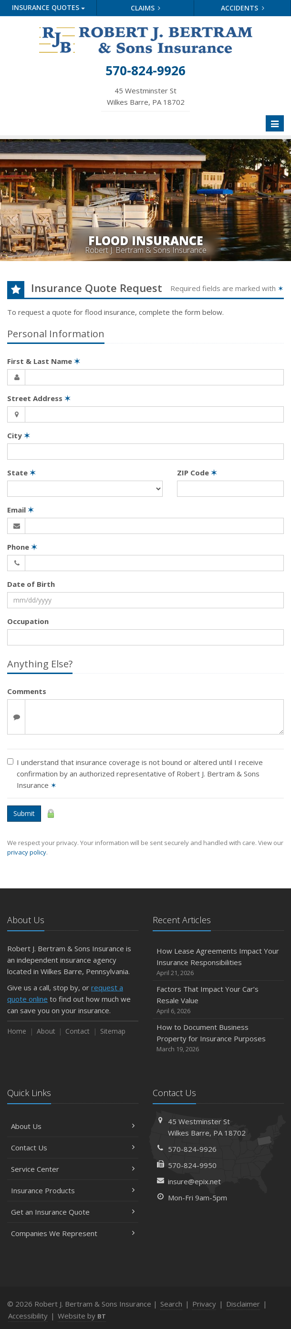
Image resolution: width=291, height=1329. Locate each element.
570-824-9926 (192, 1149)
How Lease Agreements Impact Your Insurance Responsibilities (218, 962)
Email (20, 509)
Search (171, 1304)
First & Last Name (43, 361)
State (21, 472)
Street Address (39, 398)
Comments (26, 691)
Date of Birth (31, 584)
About (46, 1031)
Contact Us (73, 1147)
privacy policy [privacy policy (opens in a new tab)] (26, 852)
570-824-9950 (192, 1165)
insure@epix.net (194, 1181)
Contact (77, 1031)
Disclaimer (243, 1304)
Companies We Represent (73, 1233)
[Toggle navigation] (275, 123)
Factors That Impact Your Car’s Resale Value (218, 1000)
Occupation (28, 621)
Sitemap (112, 1031)
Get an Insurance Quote (73, 1212)
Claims (146, 7)
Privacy (204, 1304)
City (18, 435)
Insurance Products (73, 1190)
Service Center (73, 1169)
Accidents (242, 7)
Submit (24, 813)
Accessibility (28, 1315)
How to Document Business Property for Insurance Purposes (218, 1038)
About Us (73, 1126)
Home (16, 1031)
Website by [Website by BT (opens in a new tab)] (82, 1315)
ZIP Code (197, 472)
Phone (22, 547)
